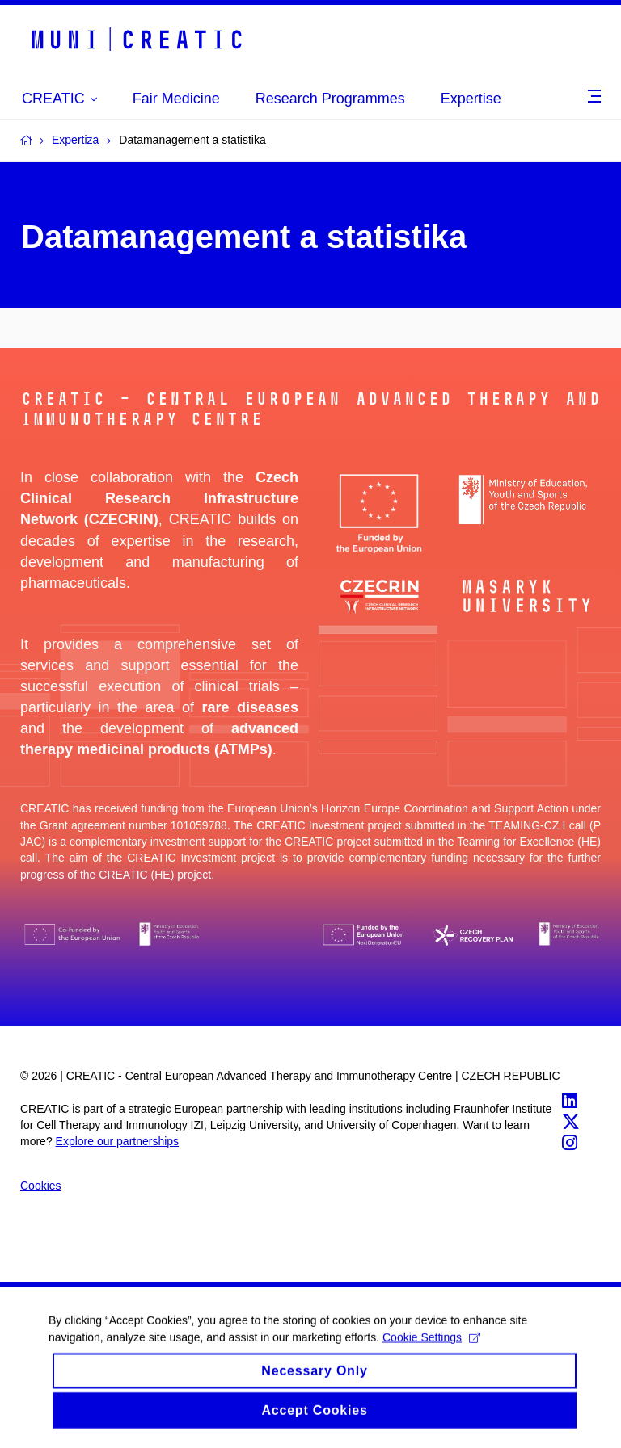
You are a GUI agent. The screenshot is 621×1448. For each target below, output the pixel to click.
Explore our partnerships (118, 1141)
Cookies (40, 1185)
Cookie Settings (431, 1347)
